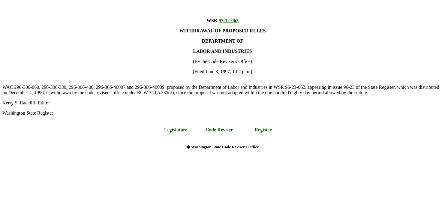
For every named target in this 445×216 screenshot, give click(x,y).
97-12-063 (228, 20)
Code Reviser (219, 129)
